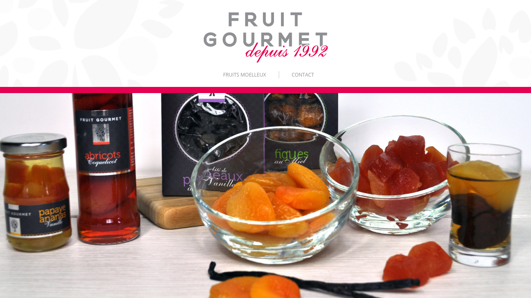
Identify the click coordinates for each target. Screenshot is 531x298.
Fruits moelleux (244, 74)
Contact (303, 74)
